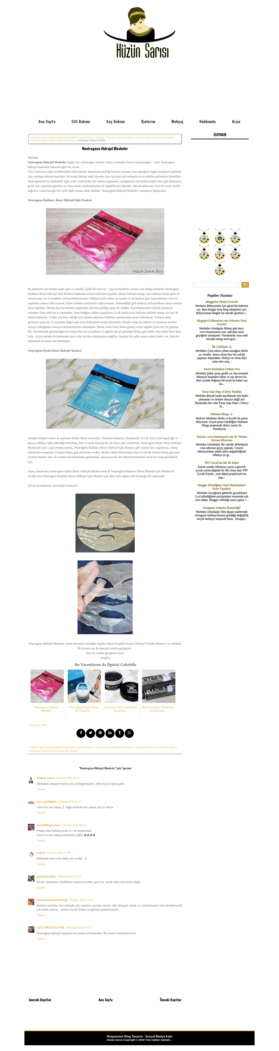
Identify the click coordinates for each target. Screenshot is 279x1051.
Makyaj (177, 121)
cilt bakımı (100, 137)
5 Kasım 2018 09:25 (73, 825)
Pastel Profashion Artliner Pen (221, 369)
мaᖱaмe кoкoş (46, 778)
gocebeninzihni (46, 876)
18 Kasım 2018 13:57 (78, 927)
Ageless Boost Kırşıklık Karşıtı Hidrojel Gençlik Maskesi (67, 137)
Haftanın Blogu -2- (221, 413)
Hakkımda (207, 121)
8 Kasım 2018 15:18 (81, 899)
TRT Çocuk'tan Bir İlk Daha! (221, 462)
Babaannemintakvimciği (52, 899)
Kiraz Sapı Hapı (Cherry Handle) (221, 391)
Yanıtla (41, 789)
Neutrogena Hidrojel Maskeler (120, 137)
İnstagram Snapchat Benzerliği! (222, 507)
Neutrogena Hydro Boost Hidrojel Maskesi (154, 137)
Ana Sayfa (47, 121)
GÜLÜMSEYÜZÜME (51, 927)
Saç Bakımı (115, 121)
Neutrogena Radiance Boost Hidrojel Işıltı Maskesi (53, 140)
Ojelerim (148, 121)
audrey (41, 852)
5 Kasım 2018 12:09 (59, 852)
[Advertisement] (139, 89)
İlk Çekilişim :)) (221, 346)
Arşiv (236, 121)
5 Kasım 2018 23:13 (69, 876)
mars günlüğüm (47, 801)
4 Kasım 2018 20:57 (68, 778)
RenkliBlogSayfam (48, 825)
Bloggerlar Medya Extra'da (222, 301)
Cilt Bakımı (81, 121)
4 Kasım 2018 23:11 (70, 801)
